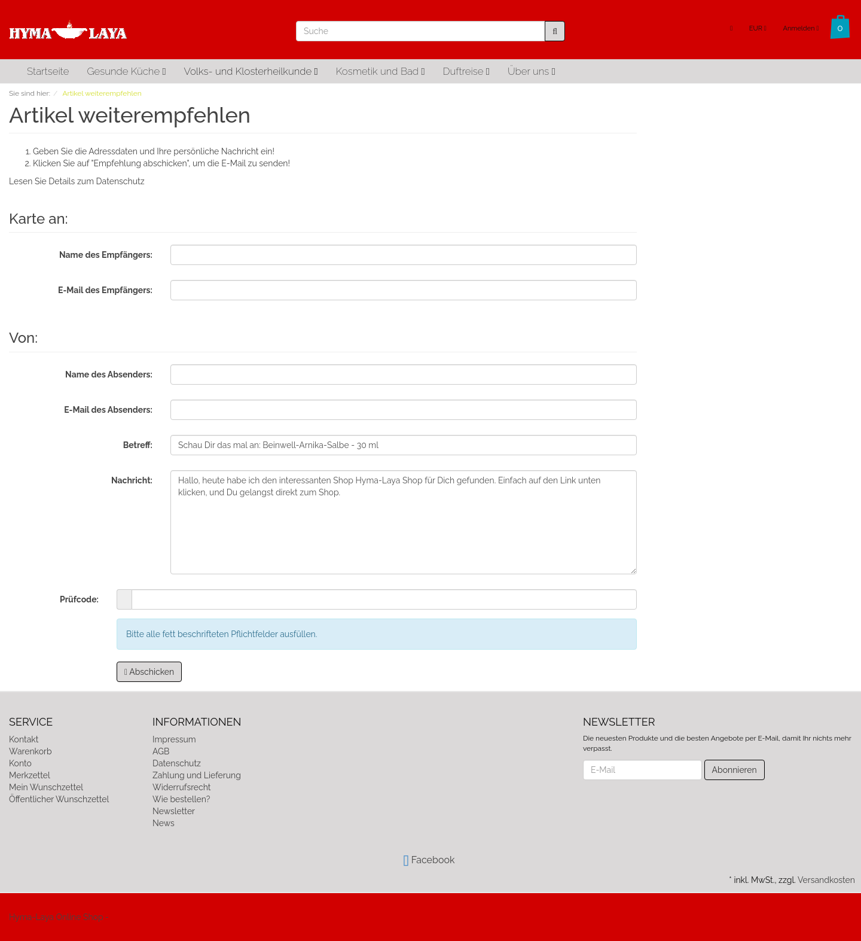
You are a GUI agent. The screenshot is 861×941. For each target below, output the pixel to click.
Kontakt (23, 739)
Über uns (531, 71)
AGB (160, 751)
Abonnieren (734, 770)
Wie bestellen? (181, 799)
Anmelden (801, 28)
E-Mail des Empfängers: (105, 290)
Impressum (174, 739)
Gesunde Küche (126, 71)
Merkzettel (29, 775)
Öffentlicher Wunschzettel (59, 799)
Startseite (48, 71)
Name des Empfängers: (105, 255)
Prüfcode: (79, 599)
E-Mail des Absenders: (108, 410)
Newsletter (173, 811)
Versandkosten (826, 880)
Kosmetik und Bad (380, 71)
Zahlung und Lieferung (196, 775)
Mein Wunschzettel (46, 787)
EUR (758, 28)
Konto (20, 763)
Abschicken (149, 672)
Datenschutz (120, 181)
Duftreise (466, 71)
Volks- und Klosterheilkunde (251, 71)
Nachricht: (131, 480)
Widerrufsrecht (181, 787)
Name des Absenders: (108, 374)
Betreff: (137, 445)
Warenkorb (30, 751)
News (163, 823)
